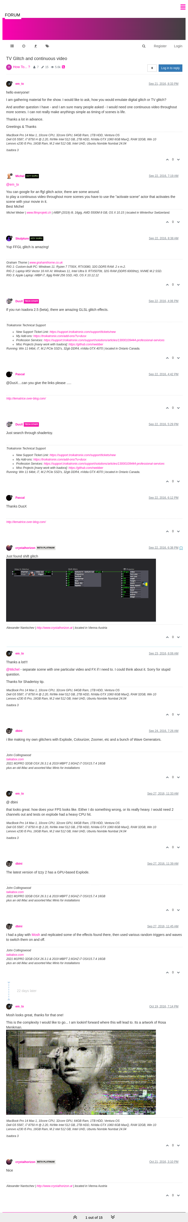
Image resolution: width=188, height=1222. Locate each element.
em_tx (19, 79)
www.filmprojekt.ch (39, 207)
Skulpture (22, 233)
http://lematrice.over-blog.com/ (26, 393)
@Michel (13, 664)
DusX (19, 296)
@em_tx (12, 179)
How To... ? (21, 62)
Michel (19, 171)
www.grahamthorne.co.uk (46, 257)
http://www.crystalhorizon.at (54, 623)
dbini (18, 726)
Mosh (36, 930)
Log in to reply (170, 63)
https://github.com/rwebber (86, 339)
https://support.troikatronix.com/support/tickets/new (83, 327)
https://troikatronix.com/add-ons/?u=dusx (59, 331)
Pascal (20, 369)
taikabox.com (15, 754)
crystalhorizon (25, 543)
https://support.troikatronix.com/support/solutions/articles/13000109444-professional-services (104, 335)
